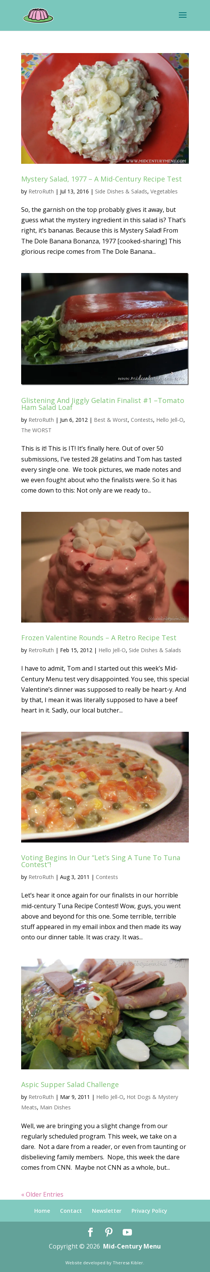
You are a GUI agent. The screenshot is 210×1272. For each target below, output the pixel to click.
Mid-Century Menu (132, 1246)
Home (42, 1210)
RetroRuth (41, 191)
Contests (142, 419)
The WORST (36, 430)
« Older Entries (42, 1194)
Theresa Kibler (128, 1262)
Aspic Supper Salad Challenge (70, 1084)
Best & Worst (111, 419)
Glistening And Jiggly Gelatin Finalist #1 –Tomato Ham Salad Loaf (102, 404)
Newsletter (107, 1210)
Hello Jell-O (169, 419)
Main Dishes (55, 1107)
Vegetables (164, 191)
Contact (71, 1210)
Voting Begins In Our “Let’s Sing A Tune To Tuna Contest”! (100, 861)
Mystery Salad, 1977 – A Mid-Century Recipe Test (101, 178)
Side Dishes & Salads (121, 191)
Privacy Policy (149, 1210)
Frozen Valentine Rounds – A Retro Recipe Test (99, 637)
